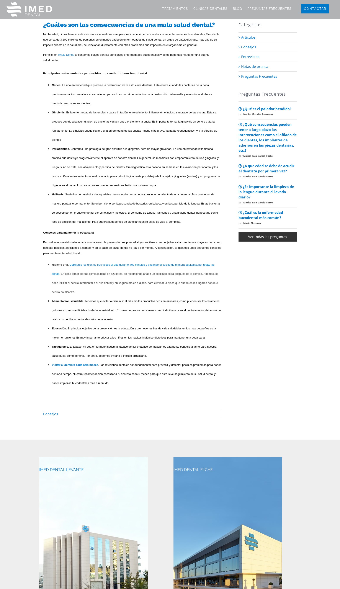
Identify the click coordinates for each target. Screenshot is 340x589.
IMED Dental (66, 54)
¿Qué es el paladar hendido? (265, 108)
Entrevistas (250, 56)
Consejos (50, 414)
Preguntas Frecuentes (259, 76)
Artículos (248, 37)
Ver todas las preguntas (267, 236)
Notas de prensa (254, 66)
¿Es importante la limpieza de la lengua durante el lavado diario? (266, 192)
